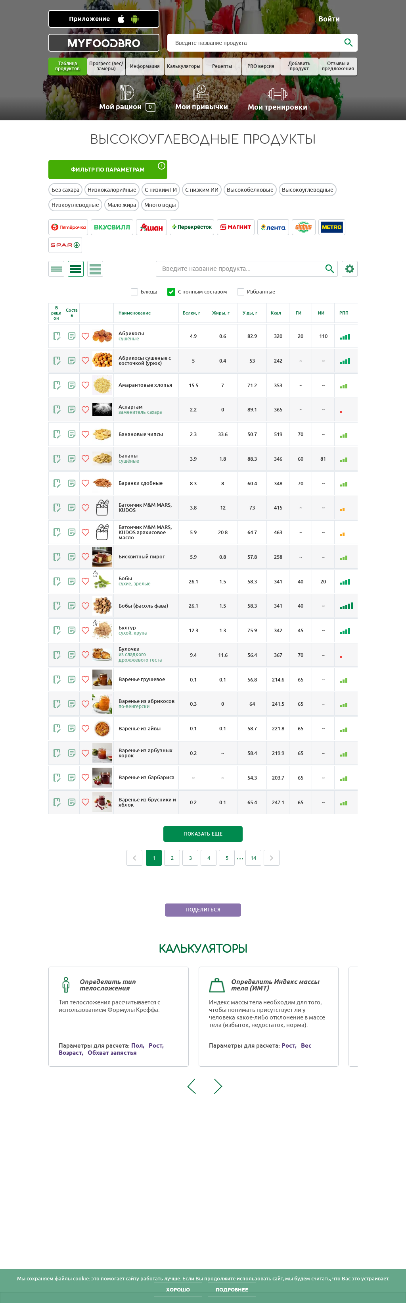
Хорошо (178, 1289)
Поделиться (203, 920)
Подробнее (232, 1289)
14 (253, 867)
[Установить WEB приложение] (103, 19)
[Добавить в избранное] (85, 335)
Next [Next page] (271, 866)
